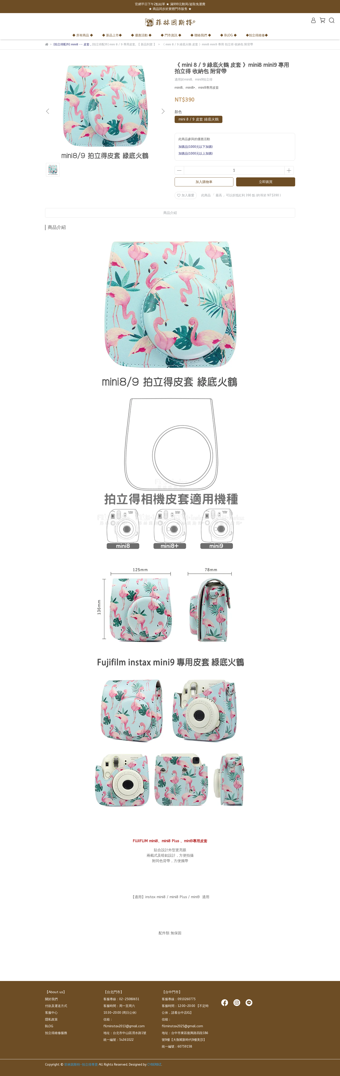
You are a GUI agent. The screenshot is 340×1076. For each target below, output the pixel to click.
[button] (163, 111)
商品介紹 (170, 213)
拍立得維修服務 (56, 1033)
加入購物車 (204, 182)
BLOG (49, 1026)
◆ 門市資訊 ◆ (171, 35)
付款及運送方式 (56, 1006)
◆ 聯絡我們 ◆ (200, 35)
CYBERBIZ (154, 1065)
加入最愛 (185, 195)
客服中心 (51, 1013)
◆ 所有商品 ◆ (82, 35)
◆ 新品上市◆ (112, 35)
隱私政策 (51, 1019)
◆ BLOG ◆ (228, 35)
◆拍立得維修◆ (257, 35)
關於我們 (51, 999)
